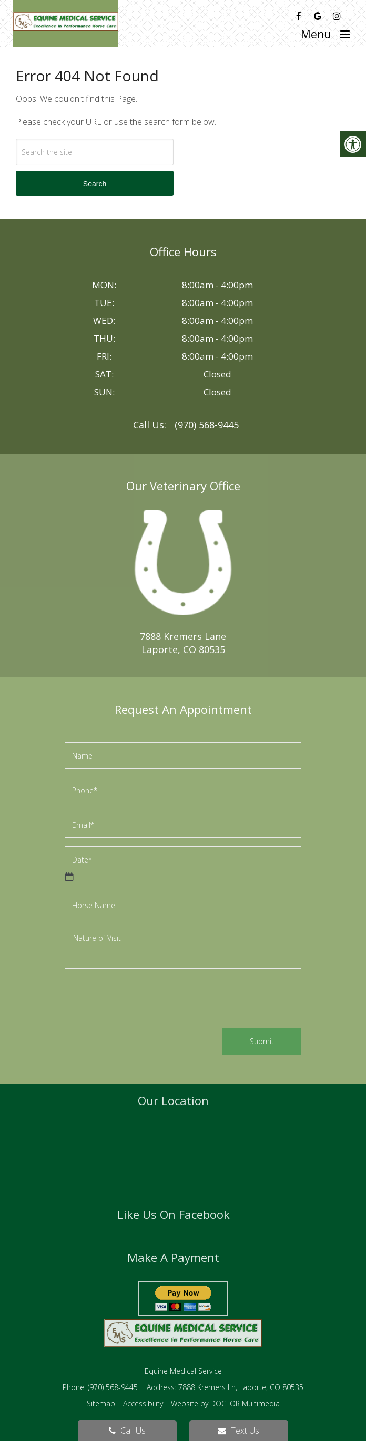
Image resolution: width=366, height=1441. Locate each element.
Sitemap (101, 1403)
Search (94, 184)
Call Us (127, 1430)
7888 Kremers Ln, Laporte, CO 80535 (240, 1387)
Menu (316, 34)
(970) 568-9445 (207, 424)
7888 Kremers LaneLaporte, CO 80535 (183, 643)
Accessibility (143, 1403)
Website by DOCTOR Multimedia (225, 1403)
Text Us (238, 1430)
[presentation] (145, 1000)
